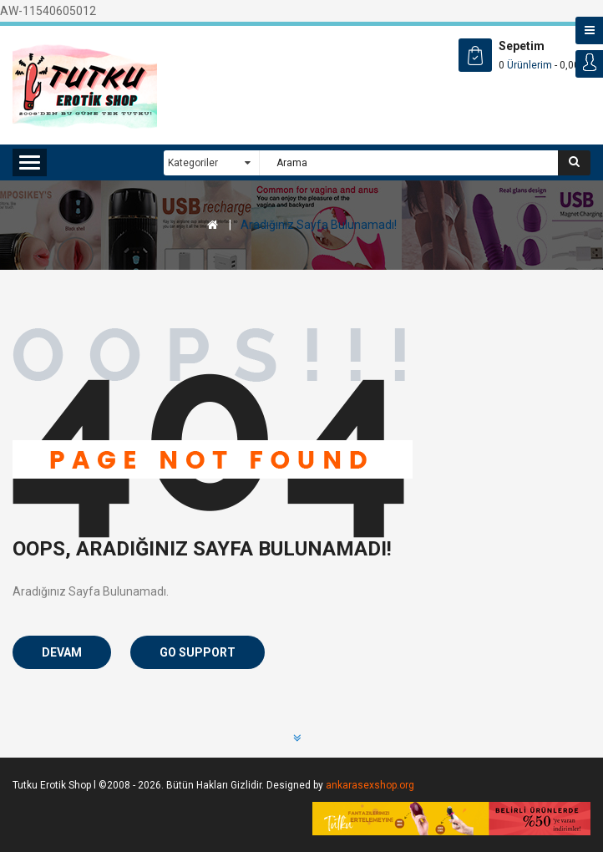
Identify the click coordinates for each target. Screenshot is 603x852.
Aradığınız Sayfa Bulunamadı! (319, 224)
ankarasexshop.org (370, 785)
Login (589, 64)
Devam (62, 652)
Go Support (198, 652)
